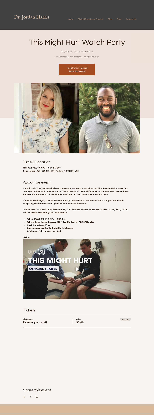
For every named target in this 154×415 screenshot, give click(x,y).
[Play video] (77, 269)
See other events (77, 71)
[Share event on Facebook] (24, 397)
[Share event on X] (30, 397)
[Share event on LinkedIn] (37, 397)
